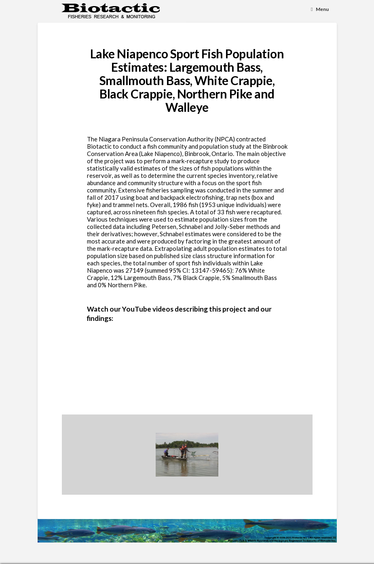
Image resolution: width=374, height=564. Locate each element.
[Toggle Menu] (320, 9)
